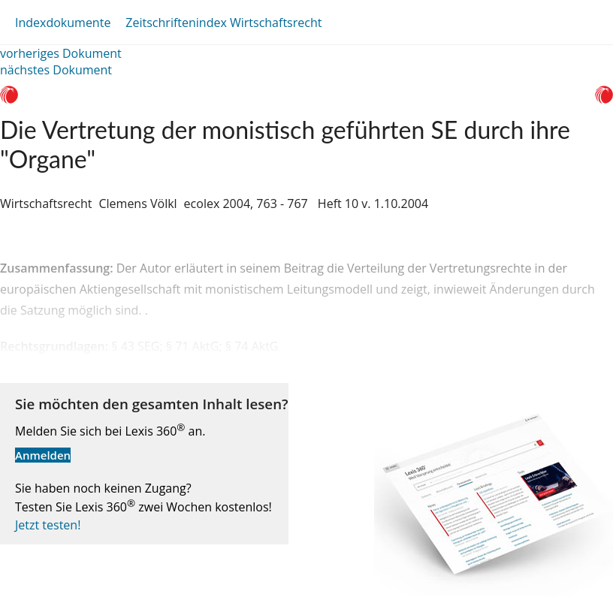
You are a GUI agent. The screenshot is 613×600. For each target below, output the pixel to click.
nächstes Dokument (56, 70)
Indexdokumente (62, 22)
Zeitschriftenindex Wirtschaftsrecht (223, 22)
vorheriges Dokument (61, 53)
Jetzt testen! (47, 525)
